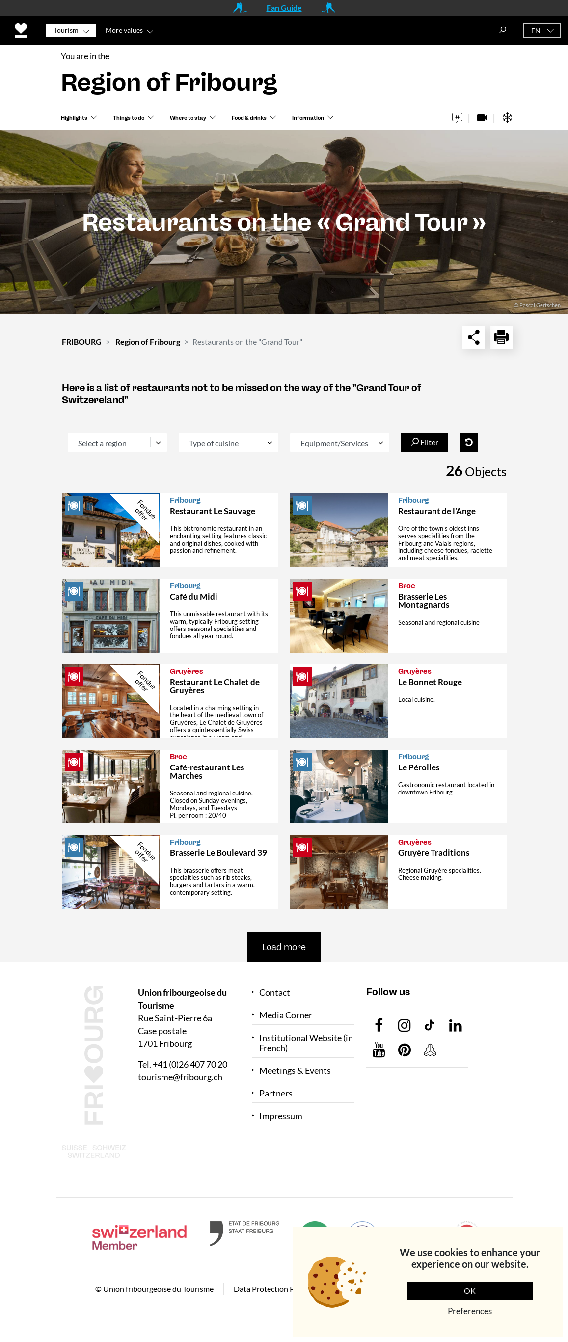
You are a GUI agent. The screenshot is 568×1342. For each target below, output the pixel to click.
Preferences (470, 1311)
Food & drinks (249, 118)
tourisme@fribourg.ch (180, 1076)
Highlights (74, 118)
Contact (274, 992)
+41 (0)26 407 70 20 (190, 1064)
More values (124, 30)
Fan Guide (284, 7)
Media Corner (285, 1015)
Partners (276, 1093)
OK (470, 1290)
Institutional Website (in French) (306, 1043)
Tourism (66, 30)
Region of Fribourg (147, 341)
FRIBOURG (82, 341)
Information (308, 118)
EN (536, 31)
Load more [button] (284, 947)
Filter (424, 442)
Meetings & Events (295, 1071)
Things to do (128, 118)
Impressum (280, 1116)
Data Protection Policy (272, 1288)
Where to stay (188, 118)
